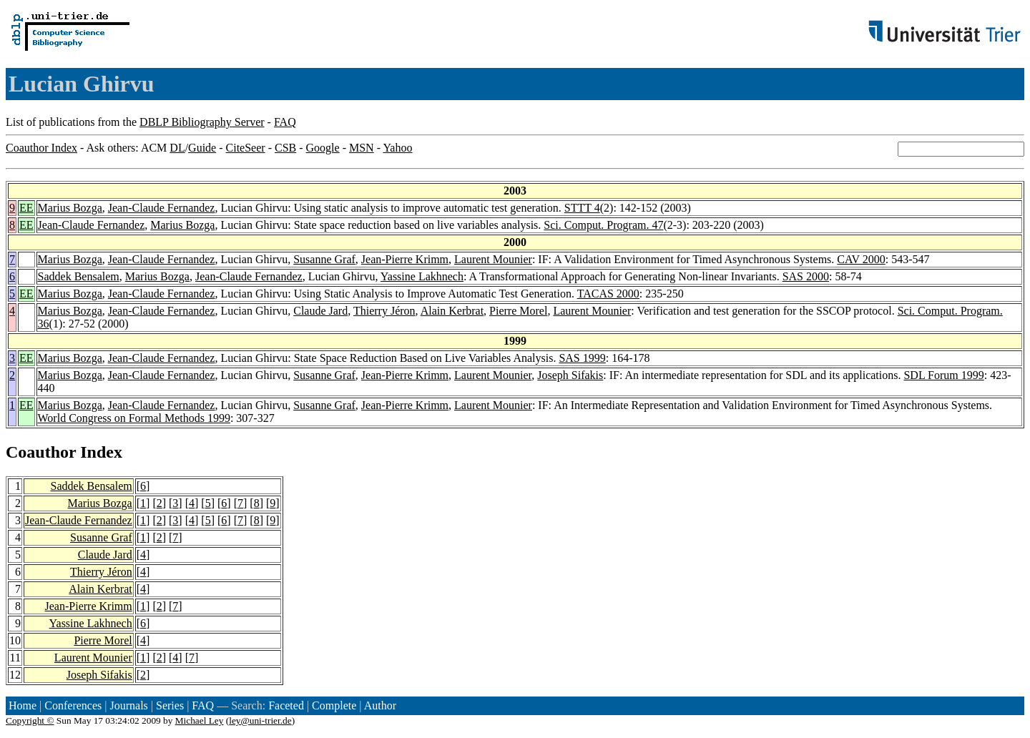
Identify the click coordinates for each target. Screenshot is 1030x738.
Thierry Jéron (384, 311)
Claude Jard (320, 311)
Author (380, 705)
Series (170, 705)
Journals (128, 705)
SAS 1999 (582, 358)
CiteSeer (245, 148)
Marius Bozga (70, 208)
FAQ (285, 122)
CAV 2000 (861, 259)
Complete (334, 705)
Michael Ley (199, 720)
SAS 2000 (806, 276)
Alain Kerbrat (452, 311)
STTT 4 (582, 208)
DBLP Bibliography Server (202, 122)
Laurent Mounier (493, 259)
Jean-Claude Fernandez (161, 208)
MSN (361, 148)
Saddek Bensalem (78, 276)
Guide (202, 148)
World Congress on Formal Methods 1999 (134, 418)
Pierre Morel (518, 311)
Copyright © (30, 720)
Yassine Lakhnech (422, 276)
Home (22, 705)
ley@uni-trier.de (260, 720)
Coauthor (41, 452)
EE (26, 208)
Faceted (286, 705)
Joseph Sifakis (570, 375)
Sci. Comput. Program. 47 (603, 225)
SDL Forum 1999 (943, 375)
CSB (285, 148)
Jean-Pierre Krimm (404, 259)
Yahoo (397, 148)
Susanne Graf (324, 259)
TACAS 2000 (608, 293)
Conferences (73, 705)
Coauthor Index (41, 148)
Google (323, 148)
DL (177, 148)
